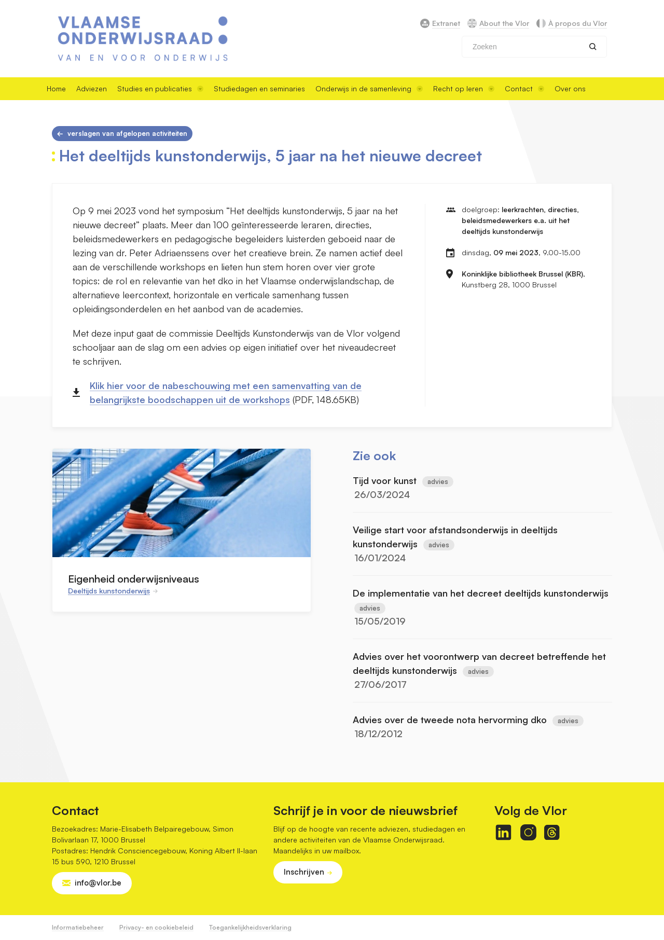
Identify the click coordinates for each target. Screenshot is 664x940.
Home (56, 88)
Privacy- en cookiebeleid (156, 927)
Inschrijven (304, 872)
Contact (524, 88)
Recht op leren (463, 88)
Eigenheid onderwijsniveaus (133, 578)
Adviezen (91, 88)
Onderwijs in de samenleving (369, 88)
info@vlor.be (98, 883)
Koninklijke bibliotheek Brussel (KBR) (522, 273)
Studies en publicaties (160, 88)
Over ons (570, 88)
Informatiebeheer (78, 927)
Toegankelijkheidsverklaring (250, 927)
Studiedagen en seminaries (259, 88)
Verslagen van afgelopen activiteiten (127, 133)
